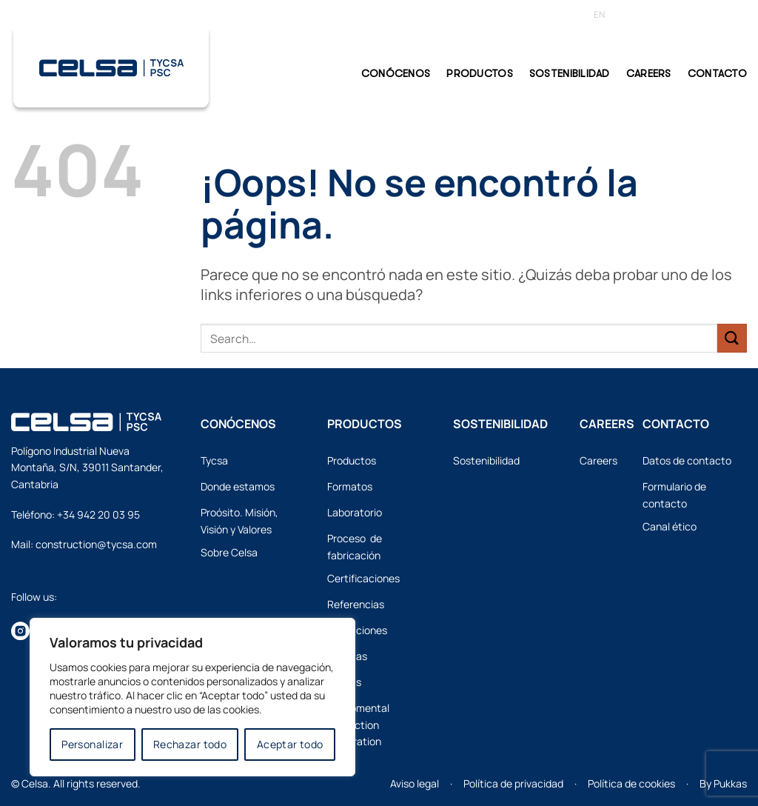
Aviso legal (414, 783)
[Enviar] (732, 338)
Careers (648, 73)
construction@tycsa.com (96, 544)
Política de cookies (631, 783)
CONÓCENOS (396, 73)
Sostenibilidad (569, 73)
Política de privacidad (513, 783)
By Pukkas (723, 783)
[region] (192, 697)
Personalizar (92, 744)
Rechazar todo (190, 744)
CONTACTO (717, 73)
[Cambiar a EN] (599, 15)
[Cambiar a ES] (624, 15)
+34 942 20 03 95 (98, 514)
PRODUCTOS (479, 73)
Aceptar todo (290, 744)
